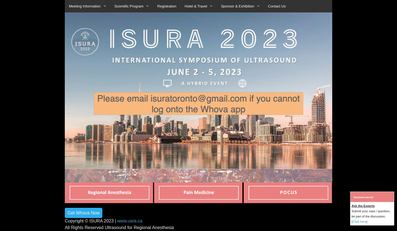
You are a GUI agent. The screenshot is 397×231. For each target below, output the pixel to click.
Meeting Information (85, 6)
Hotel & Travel (196, 6)
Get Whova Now (84, 213)
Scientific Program (128, 6)
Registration (166, 6)
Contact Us (277, 6)
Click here (359, 221)
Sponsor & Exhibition (237, 6)
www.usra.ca (129, 221)
